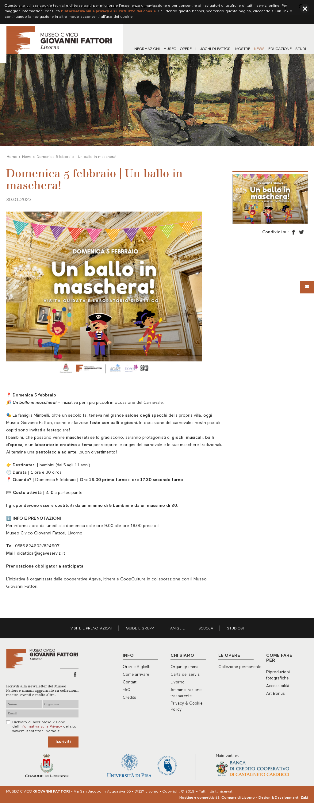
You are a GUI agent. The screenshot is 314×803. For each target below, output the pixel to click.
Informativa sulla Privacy (41, 726)
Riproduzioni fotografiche (278, 675)
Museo (169, 49)
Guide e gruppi (140, 628)
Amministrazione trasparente (185, 693)
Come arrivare (136, 675)
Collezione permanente (239, 667)
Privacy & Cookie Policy (186, 707)
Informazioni (146, 49)
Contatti (130, 682)
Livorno (177, 682)
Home (12, 157)
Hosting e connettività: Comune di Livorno (217, 798)
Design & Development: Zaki (283, 798)
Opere (186, 49)
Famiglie (176, 628)
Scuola (205, 628)
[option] (270, 199)
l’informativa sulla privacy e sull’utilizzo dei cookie (108, 11)
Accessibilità (277, 686)
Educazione (280, 49)
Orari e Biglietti (136, 667)
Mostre (242, 49)
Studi (300, 49)
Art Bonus (275, 694)
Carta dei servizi (185, 675)
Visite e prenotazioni (91, 628)
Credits (129, 698)
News (259, 49)
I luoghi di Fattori (213, 49)
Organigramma (184, 667)
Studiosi (235, 628)
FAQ (127, 690)
